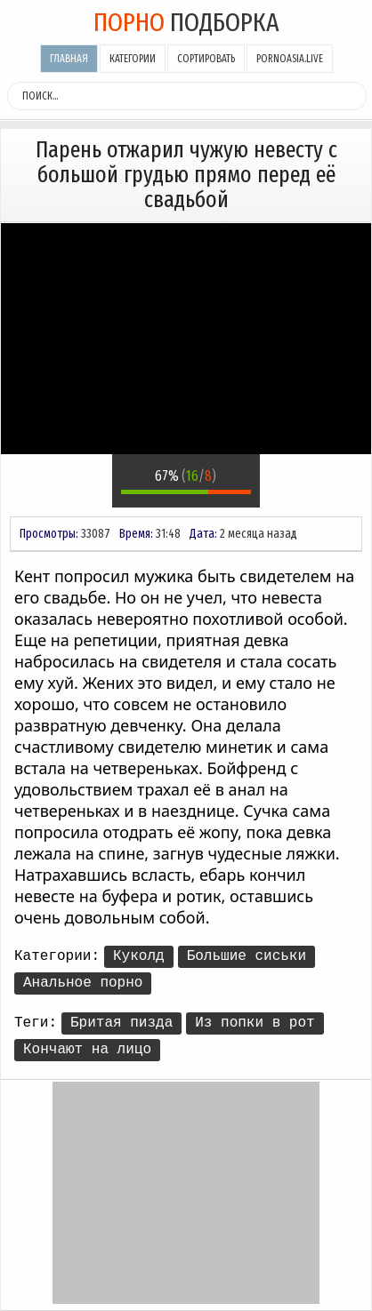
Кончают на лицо (87, 1049)
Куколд (139, 956)
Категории (132, 58)
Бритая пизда (121, 1023)
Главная (69, 58)
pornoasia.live (289, 58)
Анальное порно (82, 983)
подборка (186, 22)
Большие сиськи (246, 956)
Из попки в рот (254, 1023)
